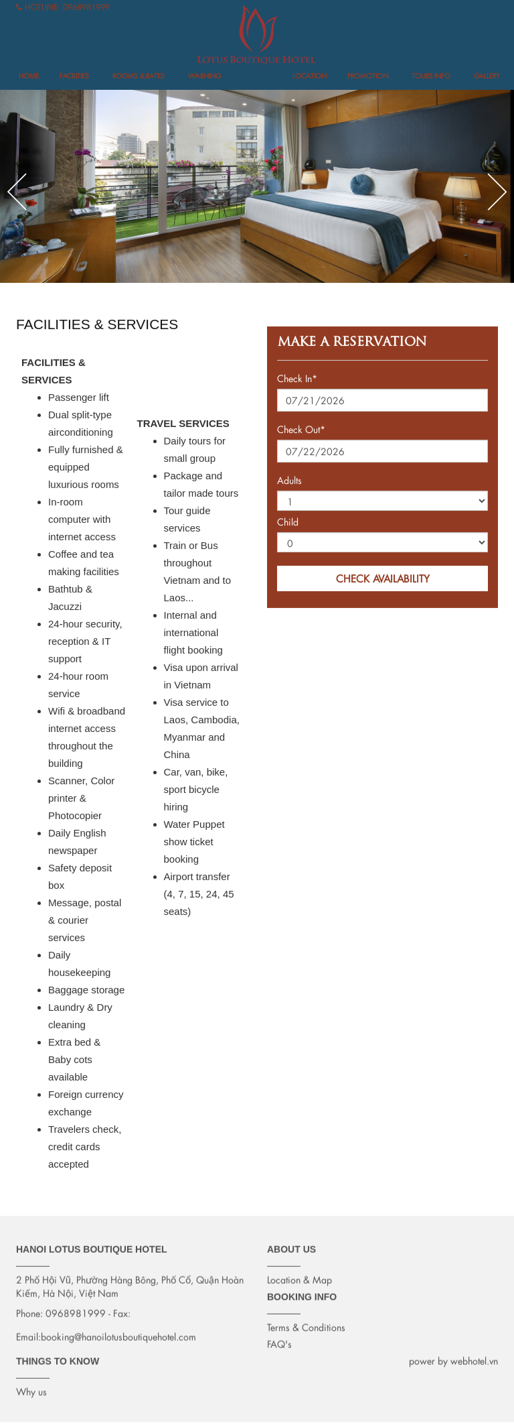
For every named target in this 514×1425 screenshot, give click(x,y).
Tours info (431, 76)
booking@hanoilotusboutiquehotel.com (118, 1332)
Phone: (29, 1309)
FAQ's (279, 1340)
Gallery (487, 76)
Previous (17, 191)
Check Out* (301, 430)
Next (497, 191)
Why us (31, 1387)
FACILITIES (74, 76)
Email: (28, 1332)
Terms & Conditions (306, 1323)
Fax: (122, 1309)
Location (309, 76)
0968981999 (86, 7)
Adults (289, 481)
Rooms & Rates (138, 76)
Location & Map (299, 1275)
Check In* (297, 379)
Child (287, 522)
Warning (204, 76)
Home (29, 76)
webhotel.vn (474, 1357)
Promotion (367, 76)
